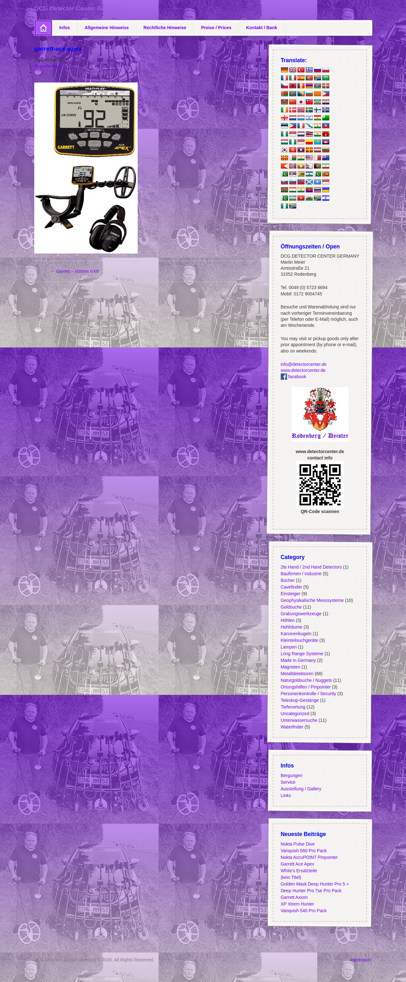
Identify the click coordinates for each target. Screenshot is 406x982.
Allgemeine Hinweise (107, 27)
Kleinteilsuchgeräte (299, 640)
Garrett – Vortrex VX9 (74, 271)
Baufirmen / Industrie (300, 573)
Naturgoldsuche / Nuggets (306, 680)
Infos (64, 27)
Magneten (290, 666)
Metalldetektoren (296, 673)
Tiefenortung (292, 706)
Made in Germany (298, 660)
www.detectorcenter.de (302, 370)
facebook (293, 376)
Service (287, 782)
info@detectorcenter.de (303, 363)
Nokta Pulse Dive (297, 844)
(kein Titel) (290, 877)
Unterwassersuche (298, 720)
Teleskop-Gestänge (299, 700)
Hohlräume (291, 626)
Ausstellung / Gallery (300, 788)
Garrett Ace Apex (297, 864)
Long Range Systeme (301, 653)
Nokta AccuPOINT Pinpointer (308, 857)
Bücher (287, 580)
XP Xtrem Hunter (297, 903)
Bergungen (291, 775)
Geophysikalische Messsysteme (312, 600)
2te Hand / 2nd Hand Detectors (311, 567)
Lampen (288, 646)
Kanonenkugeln (295, 633)
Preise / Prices (216, 27)
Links (285, 795)
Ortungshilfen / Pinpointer (305, 686)
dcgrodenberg (48, 66)
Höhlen (287, 620)
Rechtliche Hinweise (164, 27)
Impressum (361, 959)
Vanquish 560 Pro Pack (303, 850)
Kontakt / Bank (261, 27)
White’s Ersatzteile (298, 870)
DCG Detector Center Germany (78, 8)
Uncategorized (294, 713)
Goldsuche (291, 607)
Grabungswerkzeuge (300, 613)
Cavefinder (291, 587)
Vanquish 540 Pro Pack (303, 910)
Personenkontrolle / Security (308, 693)
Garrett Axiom (294, 897)
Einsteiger (290, 593)
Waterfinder (291, 726)
